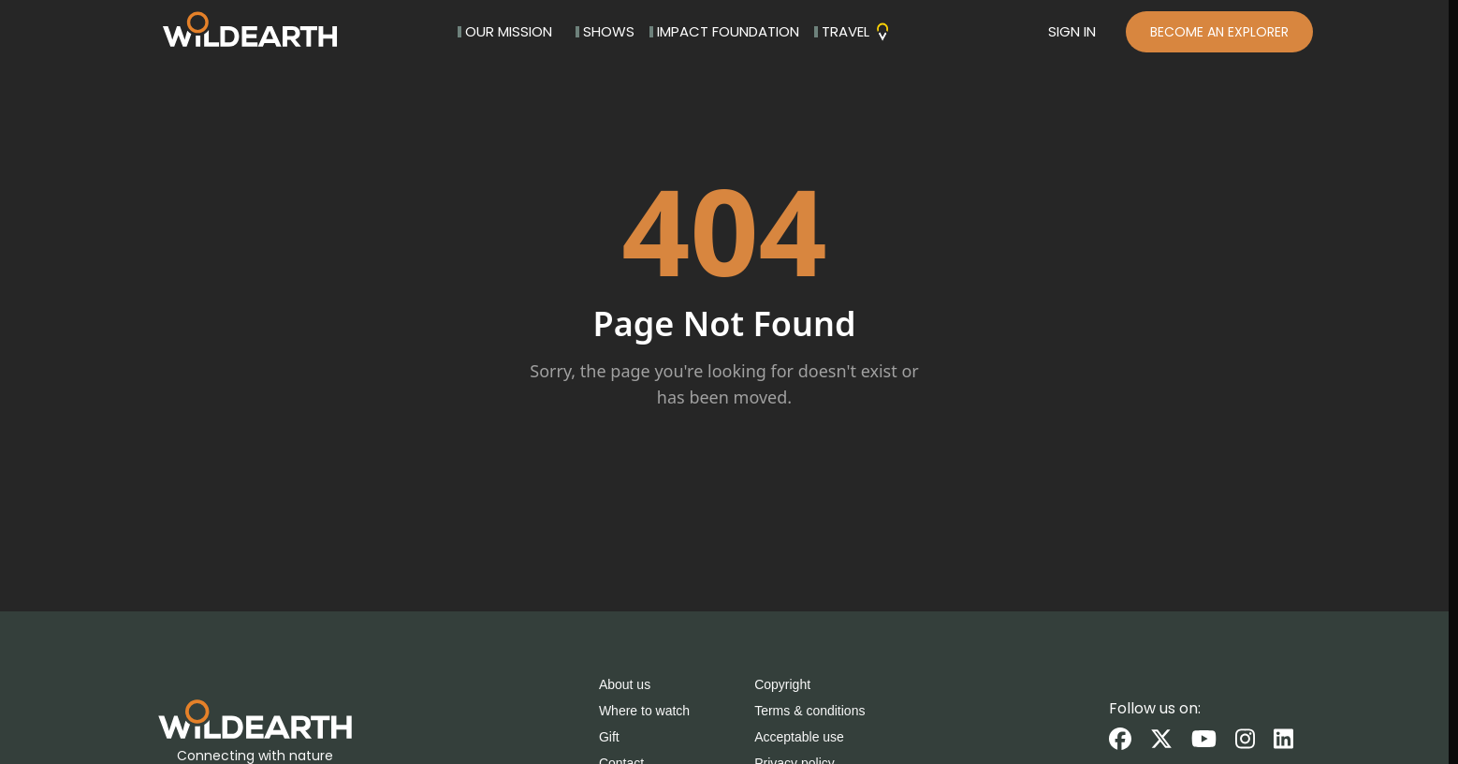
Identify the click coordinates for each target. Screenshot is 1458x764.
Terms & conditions (809, 710)
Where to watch (644, 710)
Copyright (782, 684)
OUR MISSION (505, 31)
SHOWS (605, 31)
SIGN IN (1072, 31)
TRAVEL (853, 31)
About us (624, 684)
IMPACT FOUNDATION (724, 31)
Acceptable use (799, 736)
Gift (609, 736)
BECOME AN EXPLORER (1219, 31)
